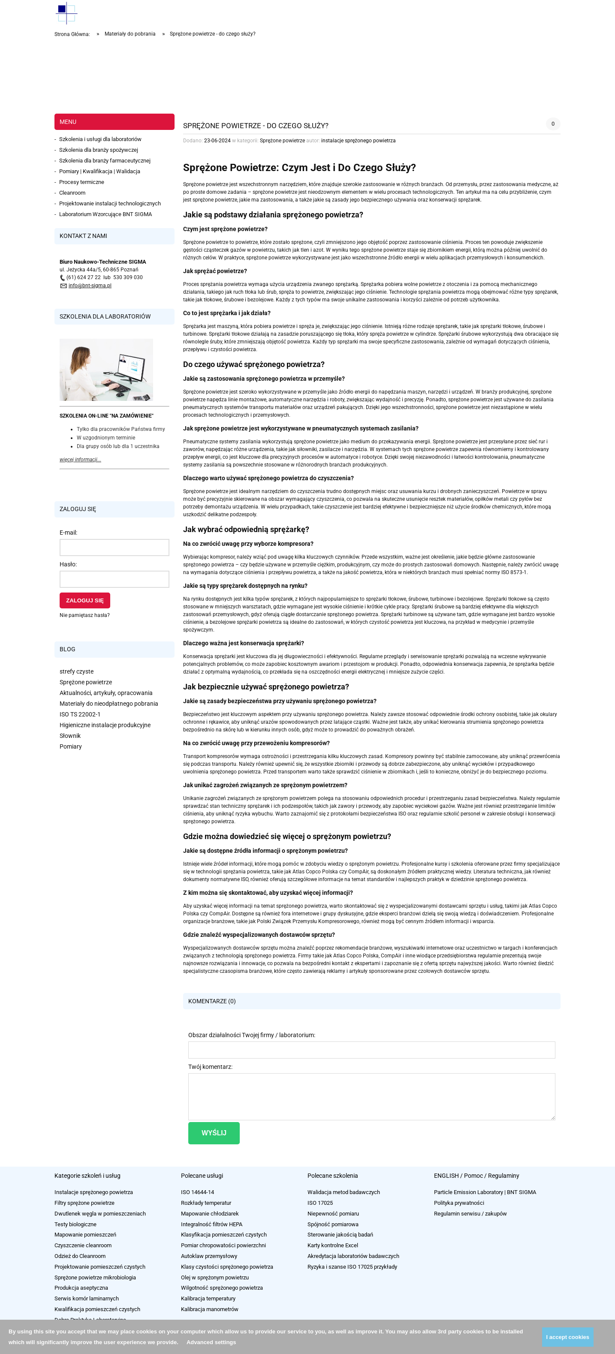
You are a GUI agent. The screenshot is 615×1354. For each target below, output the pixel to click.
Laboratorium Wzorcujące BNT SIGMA (105, 214)
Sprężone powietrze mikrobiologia (95, 1277)
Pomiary (71, 746)
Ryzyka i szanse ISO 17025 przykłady (352, 1267)
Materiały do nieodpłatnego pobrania (109, 703)
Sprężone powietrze (86, 682)
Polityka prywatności (459, 1203)
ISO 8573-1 (514, 572)
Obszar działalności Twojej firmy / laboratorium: (251, 1035)
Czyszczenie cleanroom (83, 1245)
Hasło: (68, 564)
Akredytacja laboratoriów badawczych (353, 1256)
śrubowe (533, 326)
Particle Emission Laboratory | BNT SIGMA (485, 1192)
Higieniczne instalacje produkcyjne (105, 725)
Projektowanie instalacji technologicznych (110, 203)
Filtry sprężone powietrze (84, 1203)
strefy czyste (76, 671)
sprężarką (346, 284)
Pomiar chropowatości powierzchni (223, 1245)
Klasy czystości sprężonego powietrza (227, 1267)
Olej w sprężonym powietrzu (215, 1277)
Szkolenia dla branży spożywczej (98, 150)
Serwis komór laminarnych (86, 1298)
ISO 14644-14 (197, 1192)
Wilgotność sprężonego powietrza (222, 1288)
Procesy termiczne (81, 182)
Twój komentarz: (210, 1066)
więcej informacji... (80, 460)
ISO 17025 (320, 1203)
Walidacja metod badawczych (344, 1192)
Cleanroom (72, 193)
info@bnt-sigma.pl (90, 286)
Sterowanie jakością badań (340, 1234)
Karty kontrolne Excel (333, 1245)
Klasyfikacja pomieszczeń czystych (224, 1234)
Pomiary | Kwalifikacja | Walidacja (99, 171)
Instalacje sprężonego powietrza (93, 1192)
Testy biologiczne (75, 1224)
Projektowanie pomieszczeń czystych (99, 1267)
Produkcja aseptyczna (81, 1288)
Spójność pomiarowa (333, 1224)
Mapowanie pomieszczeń (85, 1234)
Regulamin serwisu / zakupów (470, 1213)
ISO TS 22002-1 (80, 714)
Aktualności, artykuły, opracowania (106, 692)
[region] (307, 77)
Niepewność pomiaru (333, 1213)
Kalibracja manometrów (209, 1309)
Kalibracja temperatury (208, 1298)
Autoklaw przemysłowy (209, 1256)
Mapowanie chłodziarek (210, 1213)
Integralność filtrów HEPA (211, 1224)
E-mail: (68, 532)
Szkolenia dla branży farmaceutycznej (105, 160)
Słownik (70, 735)
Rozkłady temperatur (206, 1203)
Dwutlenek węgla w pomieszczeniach (100, 1213)
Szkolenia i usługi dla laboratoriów (100, 139)
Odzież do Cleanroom (80, 1256)
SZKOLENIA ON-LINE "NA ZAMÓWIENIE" (107, 416)
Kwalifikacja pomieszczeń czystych (97, 1309)
